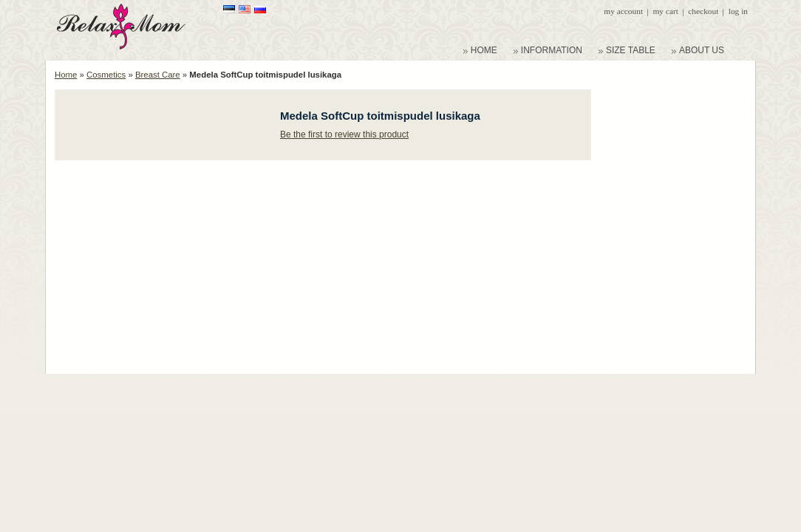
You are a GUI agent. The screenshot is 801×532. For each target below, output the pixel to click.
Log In (738, 11)
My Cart (665, 11)
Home (66, 74)
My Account (623, 11)
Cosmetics (106, 74)
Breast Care (157, 74)
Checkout (703, 11)
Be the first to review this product (344, 134)
